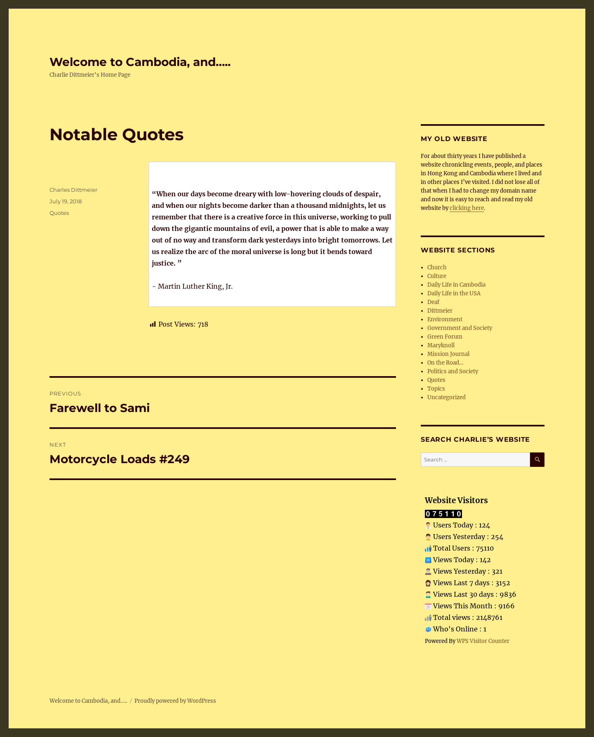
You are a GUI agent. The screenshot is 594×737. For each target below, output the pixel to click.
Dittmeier (440, 310)
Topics (436, 388)
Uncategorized (446, 397)
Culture (436, 276)
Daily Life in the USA (454, 293)
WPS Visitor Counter (483, 641)
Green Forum (444, 336)
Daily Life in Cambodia (456, 284)
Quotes (59, 213)
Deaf (433, 302)
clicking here (467, 208)
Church (437, 267)
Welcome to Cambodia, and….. (140, 62)
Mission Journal (448, 354)
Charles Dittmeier (73, 189)
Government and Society (459, 328)
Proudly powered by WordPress (175, 700)
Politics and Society (452, 371)
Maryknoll (441, 345)
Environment (444, 319)
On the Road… (445, 362)
